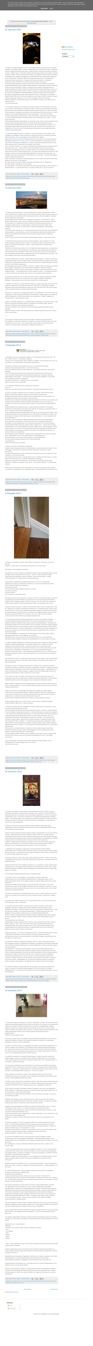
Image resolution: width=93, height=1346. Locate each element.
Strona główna (27, 1289)
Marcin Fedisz (14, 980)
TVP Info (36, 483)
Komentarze (12, 1308)
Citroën (36, 333)
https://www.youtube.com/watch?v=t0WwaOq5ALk (19, 139)
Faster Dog (25, 978)
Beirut (29, 333)
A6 (10, 760)
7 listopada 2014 (13, 345)
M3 (51, 978)
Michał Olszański (38, 980)
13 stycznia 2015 (13, 188)
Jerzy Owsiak (52, 333)
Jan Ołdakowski (40, 481)
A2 (10, 333)
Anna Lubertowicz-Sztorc (16, 1281)
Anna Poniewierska (14, 978)
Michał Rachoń (26, 335)
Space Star (38, 761)
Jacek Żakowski (40, 978)
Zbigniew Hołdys (44, 335)
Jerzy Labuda (25, 1281)
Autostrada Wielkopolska (21, 333)
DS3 (40, 333)
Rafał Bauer (30, 483)
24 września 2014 (13, 990)
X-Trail (21, 1282)
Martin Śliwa (31, 980)
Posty (10, 1305)
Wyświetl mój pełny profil (68, 49)
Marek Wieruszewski (24, 178)
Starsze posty (53, 1289)
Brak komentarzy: (25, 174)
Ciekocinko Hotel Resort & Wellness (30, 760)
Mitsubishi (33, 761)
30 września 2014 (13, 771)
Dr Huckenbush (25, 481)
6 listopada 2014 (13, 493)
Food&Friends (42, 760)
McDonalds (15, 483)
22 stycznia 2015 (13, 29)
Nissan (14, 1282)
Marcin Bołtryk (16, 178)
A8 (10, 481)
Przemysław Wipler (23, 483)
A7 (13, 176)
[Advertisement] (74, 31)
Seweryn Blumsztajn (35, 335)
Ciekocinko (18, 760)
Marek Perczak (16, 761)
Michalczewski (9, 1282)
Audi (15, 176)
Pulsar (18, 1282)
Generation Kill (45, 333)
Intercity (34, 481)
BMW (29, 176)
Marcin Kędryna (68, 47)
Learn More (44, 8)
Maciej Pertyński (42, 1281)
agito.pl (13, 333)
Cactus (32, 333)
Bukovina (33, 176)
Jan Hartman (47, 978)
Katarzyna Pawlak (33, 1281)
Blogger (57, 1314)
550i (11, 176)
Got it (51, 8)
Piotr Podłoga (46, 980)
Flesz (31, 481)
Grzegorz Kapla (39, 176)
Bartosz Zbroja (17, 481)
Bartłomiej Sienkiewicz (22, 176)
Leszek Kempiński (50, 760)
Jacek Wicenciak (48, 176)
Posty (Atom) (14, 1292)
